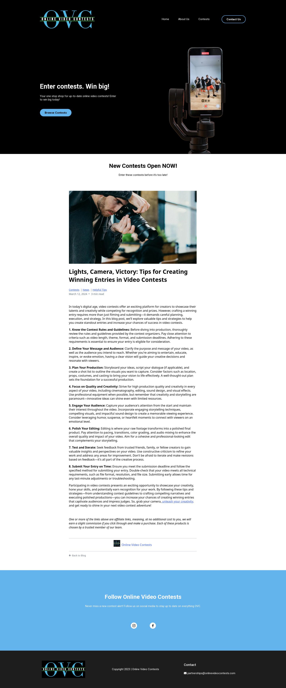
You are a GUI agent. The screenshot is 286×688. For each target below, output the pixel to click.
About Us (183, 19)
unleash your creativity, (177, 501)
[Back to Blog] (133, 555)
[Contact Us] (234, 19)
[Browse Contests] (56, 112)
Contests (204, 19)
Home (165, 19)
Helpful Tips (100, 289)
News (86, 289)
